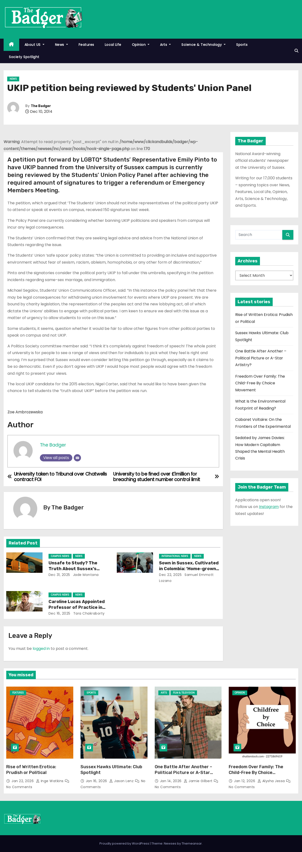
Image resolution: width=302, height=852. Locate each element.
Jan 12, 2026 (245, 781)
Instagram (269, 506)
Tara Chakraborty (88, 613)
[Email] (77, 457)
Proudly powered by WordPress (124, 843)
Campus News (60, 556)
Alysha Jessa (272, 781)
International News (174, 556)
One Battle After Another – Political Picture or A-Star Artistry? (260, 358)
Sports (241, 44)
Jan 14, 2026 (171, 781)
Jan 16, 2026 (97, 781)
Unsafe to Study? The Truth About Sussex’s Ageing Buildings (73, 568)
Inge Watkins (50, 781)
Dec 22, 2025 (170, 574)
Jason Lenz (122, 781)
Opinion (141, 44)
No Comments (19, 787)
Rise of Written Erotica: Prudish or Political (31, 769)
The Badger (41, 106)
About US (34, 44)
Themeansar (192, 843)
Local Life (113, 44)
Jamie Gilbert (199, 781)
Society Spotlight (24, 56)
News (61, 44)
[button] (296, 51)
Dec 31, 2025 (59, 574)
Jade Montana (85, 574)
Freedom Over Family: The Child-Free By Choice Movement (260, 383)
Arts (165, 44)
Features (86, 44)
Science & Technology (203, 44)
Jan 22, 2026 (23, 781)
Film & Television (184, 693)
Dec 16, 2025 (59, 613)
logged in (41, 648)
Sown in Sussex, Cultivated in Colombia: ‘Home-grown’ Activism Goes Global (189, 568)
